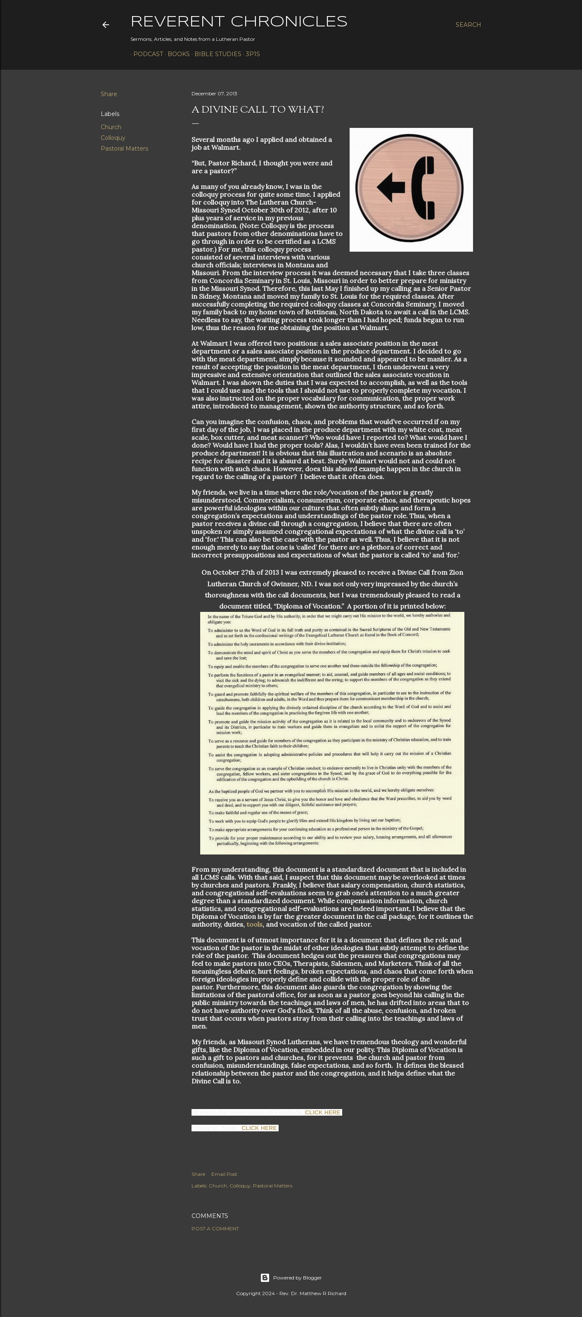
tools (254, 924)
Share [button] (109, 94)
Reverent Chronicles (239, 22)
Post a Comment (215, 1228)
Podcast (145, 54)
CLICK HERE (323, 1112)
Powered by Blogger (291, 1278)
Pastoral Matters (124, 148)
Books (176, 54)
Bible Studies (215, 54)
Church (111, 127)
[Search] (468, 25)
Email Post (224, 1174)
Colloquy (113, 138)
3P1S (250, 54)
